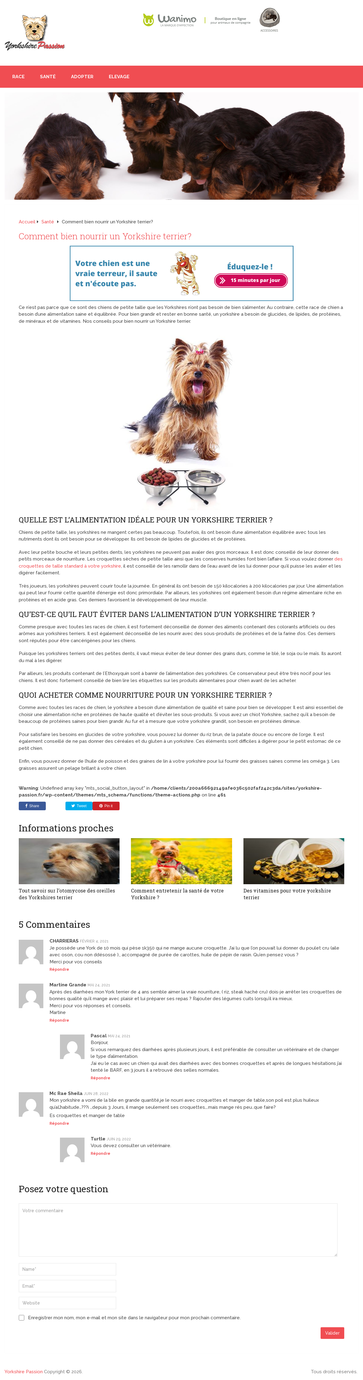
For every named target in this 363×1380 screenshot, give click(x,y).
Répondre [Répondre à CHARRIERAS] (59, 969)
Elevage (119, 76)
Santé (48, 76)
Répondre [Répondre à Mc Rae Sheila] (59, 1123)
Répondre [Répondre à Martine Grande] (59, 1020)
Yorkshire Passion (24, 1371)
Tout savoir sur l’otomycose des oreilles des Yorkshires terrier (67, 893)
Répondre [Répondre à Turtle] (100, 1153)
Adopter (82, 76)
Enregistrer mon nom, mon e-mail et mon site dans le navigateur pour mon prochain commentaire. (134, 1317)
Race (18, 76)
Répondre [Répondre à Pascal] (100, 1078)
